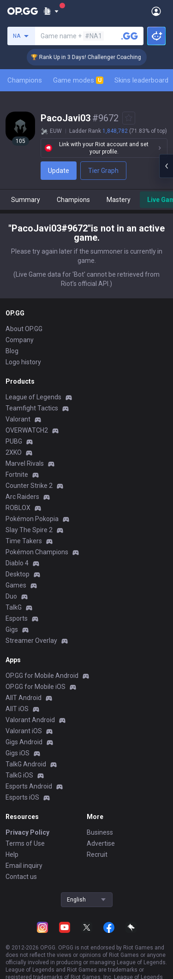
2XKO (14, 452)
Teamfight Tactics (32, 408)
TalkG (14, 607)
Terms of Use (25, 843)
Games (16, 585)
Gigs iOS (18, 753)
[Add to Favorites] (128, 118)
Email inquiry (24, 865)
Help (12, 854)
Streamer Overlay (31, 640)
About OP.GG (24, 328)
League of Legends (33, 397)
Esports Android (29, 786)
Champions (24, 80)
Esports (17, 618)
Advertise (101, 843)
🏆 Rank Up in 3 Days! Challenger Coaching (93, 57)
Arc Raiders (22, 496)
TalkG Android (26, 764)
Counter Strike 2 (29, 485)
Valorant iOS (24, 731)
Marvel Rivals (25, 463)
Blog (12, 351)
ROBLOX (18, 507)
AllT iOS (17, 708)
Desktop (18, 574)
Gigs (12, 629)
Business (100, 832)
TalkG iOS (19, 775)
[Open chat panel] (166, 166)
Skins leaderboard (141, 80)
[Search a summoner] (129, 36)
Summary (25, 199)
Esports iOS (22, 797)
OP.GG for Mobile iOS (36, 686)
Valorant (18, 419)
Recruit (97, 854)
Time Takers (24, 541)
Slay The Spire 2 (29, 530)
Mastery (119, 199)
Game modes (78, 80)
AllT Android (24, 697)
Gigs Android (24, 742)
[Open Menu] (156, 11)
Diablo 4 (17, 563)
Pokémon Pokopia (32, 518)
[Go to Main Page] (22, 11)
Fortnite (17, 474)
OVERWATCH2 (27, 430)
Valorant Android (30, 720)
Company (20, 340)
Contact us (21, 876)
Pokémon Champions (37, 552)
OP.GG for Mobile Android (42, 675)
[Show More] (51, 11)
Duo (11, 596)
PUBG (14, 441)
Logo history (23, 362)
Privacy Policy (27, 832)
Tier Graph (103, 170)
